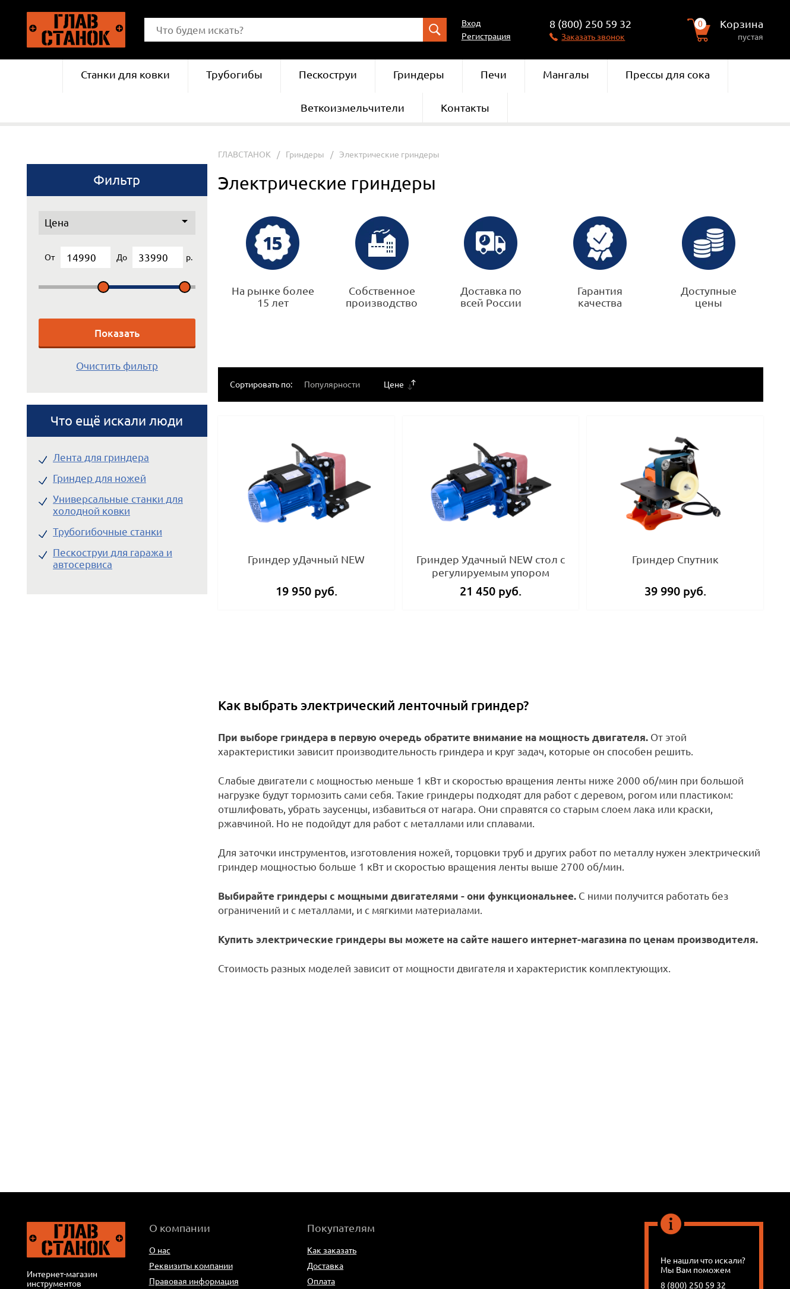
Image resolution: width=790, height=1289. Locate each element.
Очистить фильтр (117, 365)
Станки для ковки (125, 74)
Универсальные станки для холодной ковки (118, 504)
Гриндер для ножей (99, 478)
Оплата (321, 1281)
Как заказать (331, 1250)
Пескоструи (328, 74)
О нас (159, 1250)
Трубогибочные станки (107, 531)
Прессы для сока (667, 74)
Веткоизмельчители (353, 108)
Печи (494, 74)
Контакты (465, 108)
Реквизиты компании (191, 1266)
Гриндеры (418, 74)
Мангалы (566, 74)
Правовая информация (194, 1281)
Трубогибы (234, 74)
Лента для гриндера (101, 457)
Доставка (325, 1266)
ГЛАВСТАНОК (244, 154)
